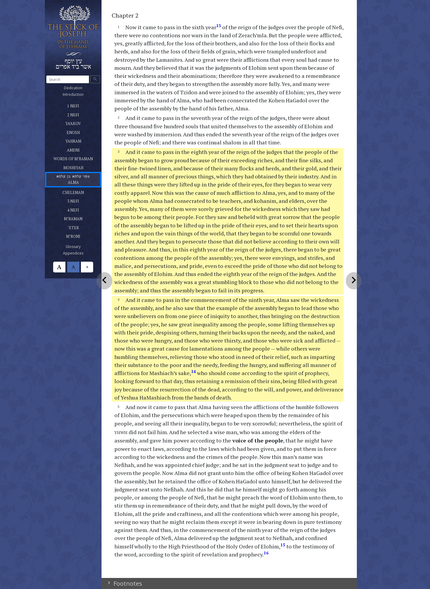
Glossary (80, 246)
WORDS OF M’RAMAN (77, 157)
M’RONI (81, 235)
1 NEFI (73, 105)
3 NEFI (73, 200)
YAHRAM (80, 140)
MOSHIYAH (80, 166)
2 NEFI (78, 114)
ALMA (73, 179)
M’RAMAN (80, 217)
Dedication (80, 87)
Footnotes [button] (127, 583)
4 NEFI (73, 209)
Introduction (80, 94)
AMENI (80, 149)
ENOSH (80, 131)
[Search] (67, 79)
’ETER (79, 226)
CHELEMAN (80, 191)
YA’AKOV (77, 122)
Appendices (80, 253)
